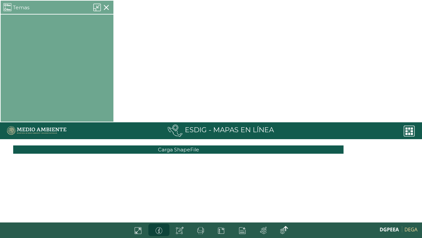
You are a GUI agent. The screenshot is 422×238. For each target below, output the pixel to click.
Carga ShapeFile (178, 149)
